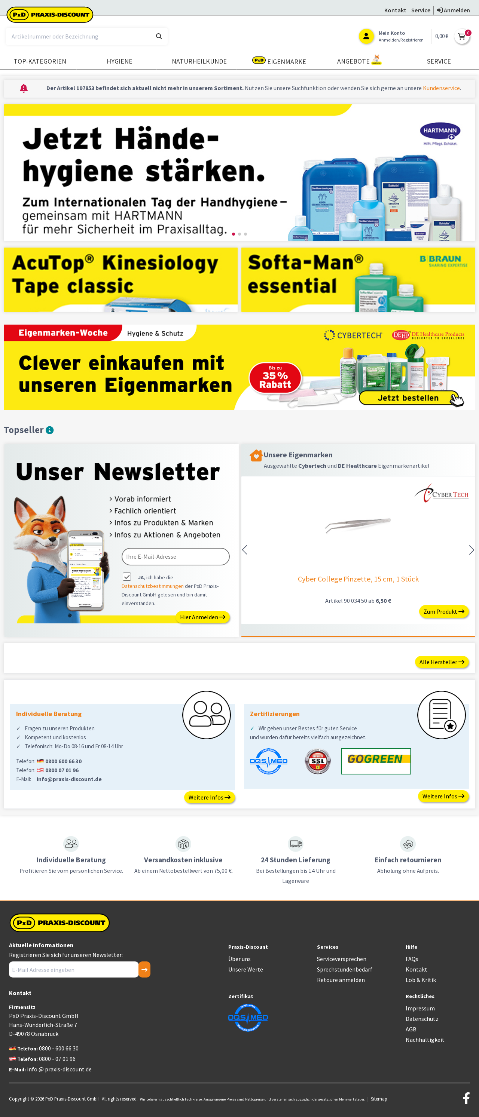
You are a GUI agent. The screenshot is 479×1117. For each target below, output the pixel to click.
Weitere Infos (210, 797)
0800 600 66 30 (63, 761)
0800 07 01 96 (62, 770)
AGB (411, 1029)
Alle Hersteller (441, 662)
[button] (233, 234)
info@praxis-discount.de (69, 779)
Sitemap (379, 1099)
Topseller (29, 430)
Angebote (359, 60)
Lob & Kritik (421, 979)
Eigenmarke (279, 61)
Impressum (420, 1008)
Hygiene (119, 61)
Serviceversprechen (341, 959)
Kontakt (416, 969)
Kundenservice (441, 88)
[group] (239, 172)
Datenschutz (422, 1018)
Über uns (239, 959)
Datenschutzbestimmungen (153, 586)
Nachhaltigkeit (425, 1039)
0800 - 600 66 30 (59, 1048)
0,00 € (441, 36)
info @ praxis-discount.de (59, 1069)
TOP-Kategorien (39, 61)
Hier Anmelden (202, 617)
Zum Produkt (444, 611)
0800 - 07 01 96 (57, 1058)
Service (439, 61)
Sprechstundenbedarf (344, 969)
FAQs (412, 959)
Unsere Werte (245, 969)
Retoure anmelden (341, 979)
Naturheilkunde (199, 61)
